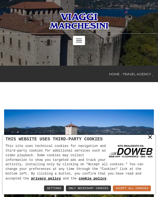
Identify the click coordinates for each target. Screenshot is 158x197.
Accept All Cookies (132, 188)
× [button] (150, 137)
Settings (54, 188)
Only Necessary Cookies (88, 188)
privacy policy (46, 178)
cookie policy (92, 178)
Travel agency (137, 74)
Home (114, 74)
